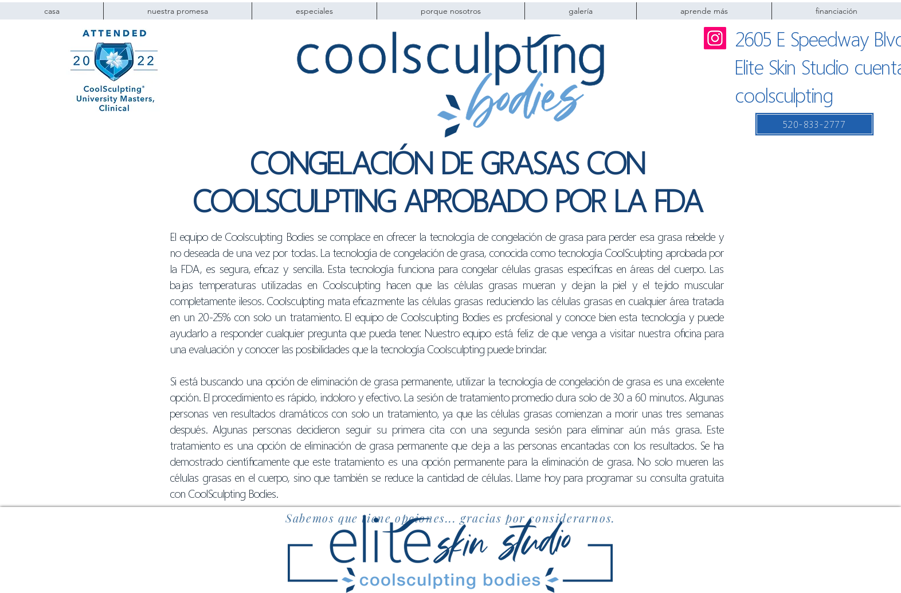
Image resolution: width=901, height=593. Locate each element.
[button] (450, 10)
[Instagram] (715, 38)
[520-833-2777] (814, 124)
